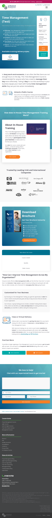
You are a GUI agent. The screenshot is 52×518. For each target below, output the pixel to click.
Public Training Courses (7, 25)
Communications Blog (7, 468)
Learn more (39, 1)
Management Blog (6, 466)
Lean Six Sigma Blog (6, 462)
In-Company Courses (7, 450)
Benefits (26, 263)
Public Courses (26, 268)
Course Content (26, 257)
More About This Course (26, 252)
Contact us (4, 446)
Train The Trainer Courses (8, 428)
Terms (44, 515)
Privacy (48, 515)
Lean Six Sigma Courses (7, 426)
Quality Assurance (6, 442)
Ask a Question (14, 353)
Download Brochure (43, 54)
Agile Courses (5, 424)
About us (4, 438)
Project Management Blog (8, 459)
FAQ (3, 440)
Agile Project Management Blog (9, 460)
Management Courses (7, 430)
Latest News (5, 470)
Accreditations (5, 444)
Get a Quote (43, 48)
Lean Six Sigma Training (18, 25)
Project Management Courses (9, 422)
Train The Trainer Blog (7, 464)
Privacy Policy (5, 448)
